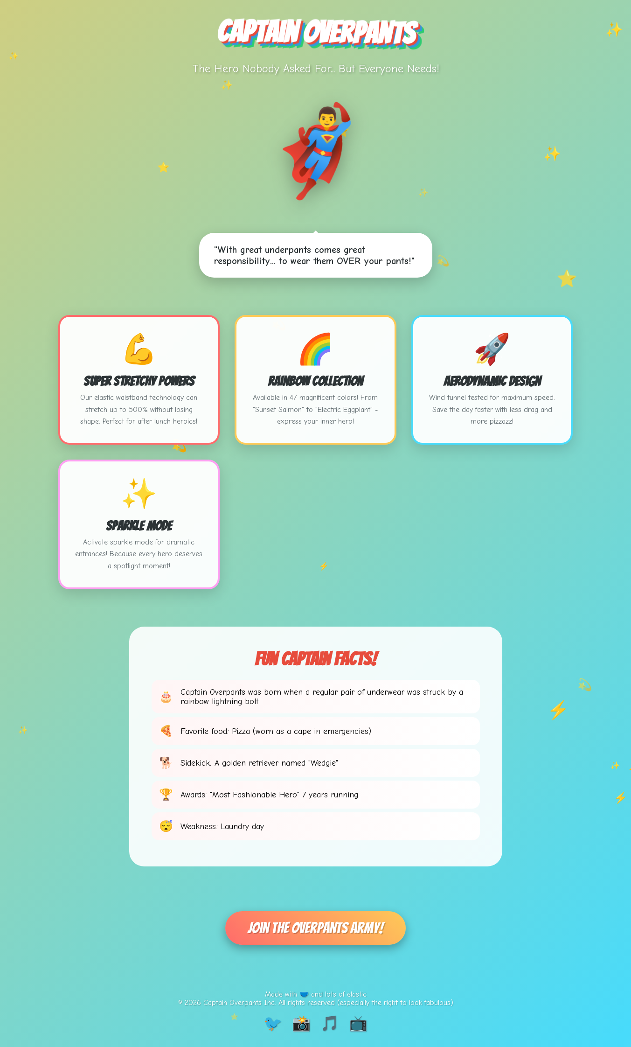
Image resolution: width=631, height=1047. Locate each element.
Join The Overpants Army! (315, 928)
